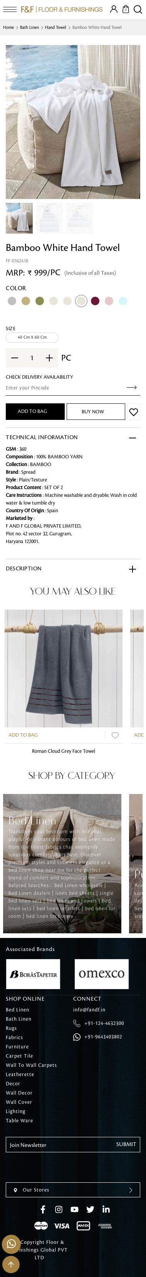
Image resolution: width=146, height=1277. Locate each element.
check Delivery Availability (39, 377)
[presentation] (64, 1167)
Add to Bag (23, 735)
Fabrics (14, 1037)
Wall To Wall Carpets (31, 1065)
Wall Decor (19, 1093)
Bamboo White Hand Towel (97, 27)
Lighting (15, 1111)
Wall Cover (19, 1102)
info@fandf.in (89, 1010)
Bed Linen (17, 1010)
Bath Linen (29, 27)
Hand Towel (55, 27)
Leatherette (20, 1074)
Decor (13, 1083)
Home (8, 27)
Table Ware (19, 1120)
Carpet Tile (19, 1056)
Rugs (11, 1028)
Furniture (17, 1047)
